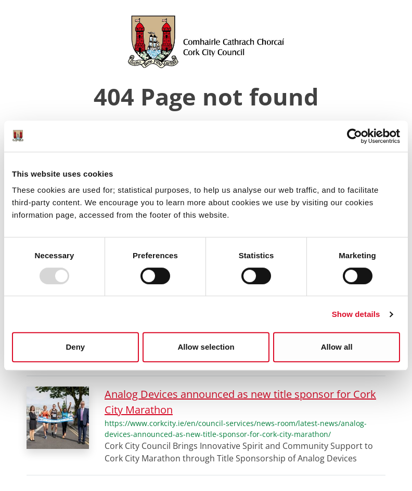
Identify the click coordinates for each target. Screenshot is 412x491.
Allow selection (205, 346)
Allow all (337, 346)
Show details (356, 314)
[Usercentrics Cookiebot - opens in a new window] (354, 136)
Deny (75, 346)
